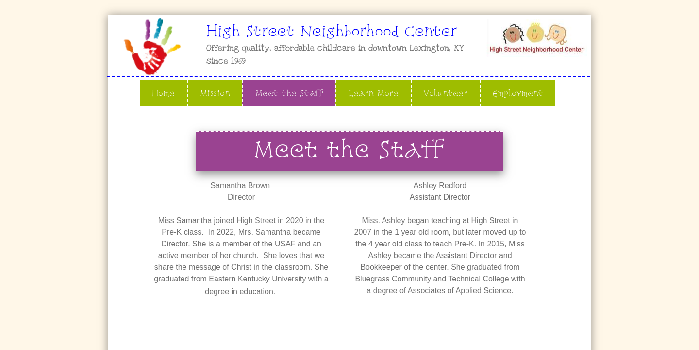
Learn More (374, 93)
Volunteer (445, 93)
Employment (518, 93)
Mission (215, 93)
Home (163, 93)
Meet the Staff (289, 93)
